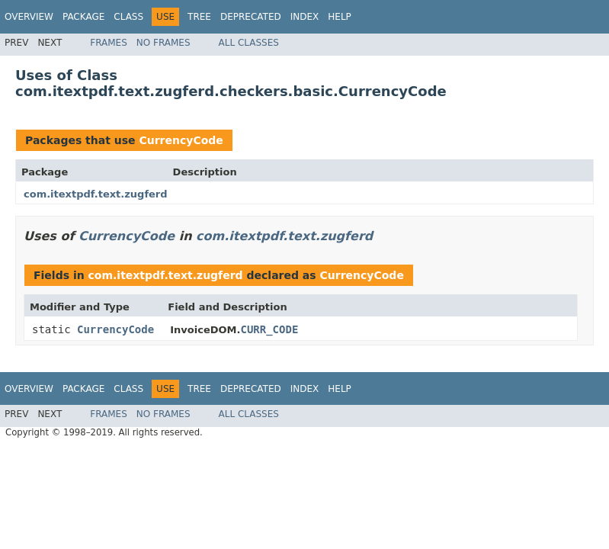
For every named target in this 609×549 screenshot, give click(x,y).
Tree (199, 16)
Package (83, 16)
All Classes (249, 42)
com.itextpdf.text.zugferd (96, 194)
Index (304, 16)
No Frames (163, 42)
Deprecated (250, 16)
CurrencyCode (181, 140)
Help (339, 16)
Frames (108, 42)
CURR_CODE (269, 329)
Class (128, 16)
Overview (29, 16)
